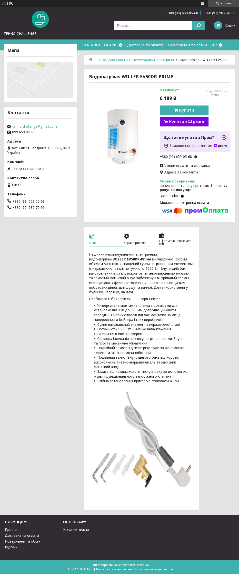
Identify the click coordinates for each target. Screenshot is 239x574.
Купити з (186, 121)
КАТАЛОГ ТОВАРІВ (101, 44)
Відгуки (11, 547)
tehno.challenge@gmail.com (34, 126)
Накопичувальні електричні (152, 60)
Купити (186, 110)
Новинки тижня (76, 529)
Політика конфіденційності (154, 569)
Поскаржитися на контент (114, 569)
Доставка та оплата (145, 44)
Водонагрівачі (114, 60)
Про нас (11, 529)
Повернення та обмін (187, 44)
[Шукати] (198, 25)
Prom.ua (143, 565)
